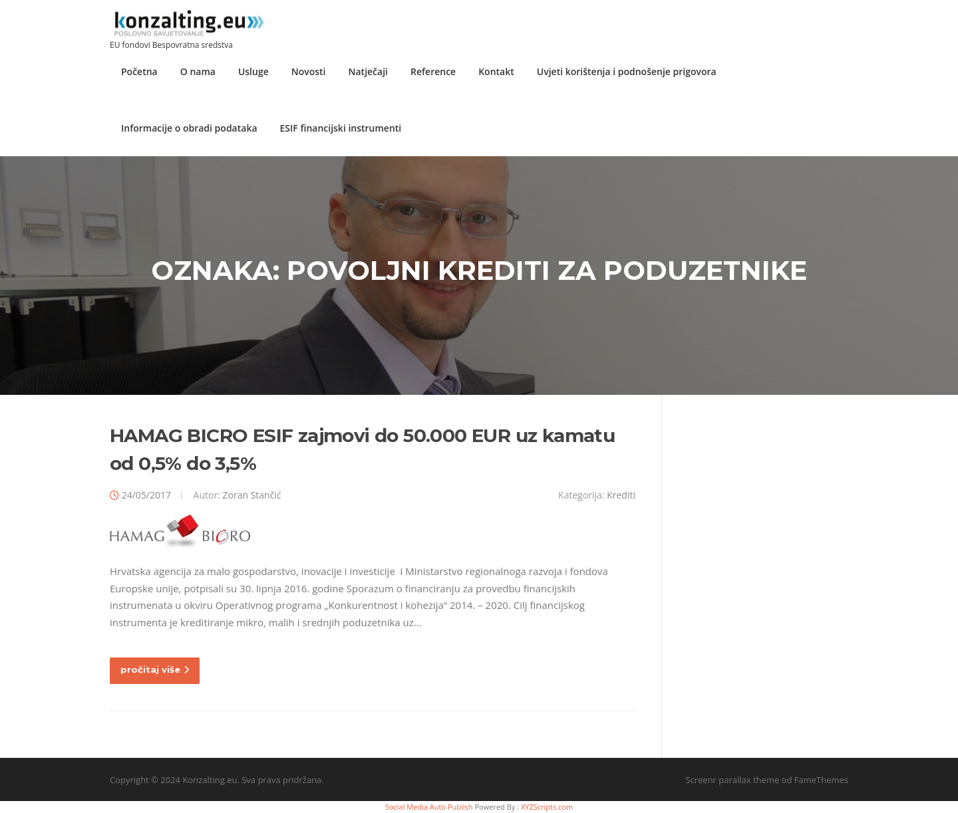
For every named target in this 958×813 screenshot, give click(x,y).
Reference (433, 71)
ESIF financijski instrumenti (341, 128)
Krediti (621, 495)
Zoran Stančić (251, 495)
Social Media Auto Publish (429, 807)
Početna (139, 71)
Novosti (308, 71)
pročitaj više (154, 669)
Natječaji (368, 71)
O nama (198, 71)
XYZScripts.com (547, 807)
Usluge (253, 71)
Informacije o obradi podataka (189, 128)
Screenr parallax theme (732, 780)
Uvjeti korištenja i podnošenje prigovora (627, 71)
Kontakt (496, 71)
